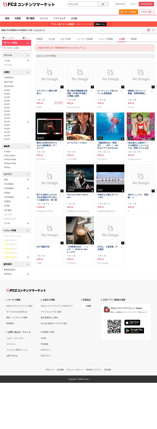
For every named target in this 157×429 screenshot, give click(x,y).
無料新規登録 (146, 4)
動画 (7, 18)
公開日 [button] (16, 72)
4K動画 (7, 193)
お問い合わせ (12, 356)
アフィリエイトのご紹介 (51, 312)
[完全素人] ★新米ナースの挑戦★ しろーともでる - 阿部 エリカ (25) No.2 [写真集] (138, 145)
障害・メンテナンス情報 (16, 317)
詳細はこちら (100, 24)
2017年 (16, 122)
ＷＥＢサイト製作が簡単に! (47, 92)
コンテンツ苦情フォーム (16, 350)
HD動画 (7, 201)
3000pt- (7, 167)
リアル (132, 107)
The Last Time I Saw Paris (77, 195)
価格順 (134, 39)
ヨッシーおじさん (75, 107)
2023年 (7, 101)
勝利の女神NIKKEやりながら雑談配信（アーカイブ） (47, 145)
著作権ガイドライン (94, 370)
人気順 (122, 39)
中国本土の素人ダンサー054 (107, 195)
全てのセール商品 (11, 48)
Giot (40, 107)
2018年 (7, 118)
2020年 (7, 111)
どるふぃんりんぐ (135, 159)
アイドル (8, 65)
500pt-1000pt (9, 155)
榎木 (40, 263)
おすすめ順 (65, 39)
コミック (44, 18)
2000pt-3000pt (10, 163)
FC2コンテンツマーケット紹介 (19, 306)
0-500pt (7, 151)
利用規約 (10, 323)
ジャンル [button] (16, 55)
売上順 (52, 39)
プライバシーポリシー (75, 370)
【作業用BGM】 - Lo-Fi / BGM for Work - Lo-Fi (77, 249)
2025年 (7, 94)
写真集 (18, 18)
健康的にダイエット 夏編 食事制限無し (138, 92)
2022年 (7, 104)
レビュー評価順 (106, 39)
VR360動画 (16, 188)
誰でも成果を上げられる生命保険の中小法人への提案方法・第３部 (47, 197)
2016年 (7, 125)
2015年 (7, 128)
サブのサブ (42, 159)
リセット (27, 38)
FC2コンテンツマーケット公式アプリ (57, 306)
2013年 (7, 135)
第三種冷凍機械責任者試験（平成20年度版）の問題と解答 (77, 93)
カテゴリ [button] (16, 174)
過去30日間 (9, 86)
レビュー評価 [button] (16, 230)
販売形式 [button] (16, 264)
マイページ (120, 4)
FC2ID (43, 338)
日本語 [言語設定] (88, 306)
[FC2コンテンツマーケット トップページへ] (26, 290)
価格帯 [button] (16, 146)
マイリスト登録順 (84, 39)
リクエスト (11, 344)
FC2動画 (44, 344)
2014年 (7, 132)
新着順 (40, 39)
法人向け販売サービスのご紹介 (54, 323)
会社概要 (60, 370)
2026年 (7, 90)
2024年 (7, 97)
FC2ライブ (45, 350)
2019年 (7, 115)
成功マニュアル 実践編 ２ (138, 195)
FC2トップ (50, 370)
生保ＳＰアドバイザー (46, 211)
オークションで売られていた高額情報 (107, 92)
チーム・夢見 (103, 263)
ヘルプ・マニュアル (14, 338)
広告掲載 (107, 370)
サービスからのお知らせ (16, 312)
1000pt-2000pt (10, 159)
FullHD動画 (16, 197)
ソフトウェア (59, 18)
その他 (74, 18)
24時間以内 (9, 77)
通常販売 (16, 274)
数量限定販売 (9, 270)
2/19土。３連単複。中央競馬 (107, 248)
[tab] (96, 39)
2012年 (7, 139)
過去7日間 (8, 82)
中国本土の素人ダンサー (107, 211)
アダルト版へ (147, 12)
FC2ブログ (45, 356)
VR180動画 (9, 184)
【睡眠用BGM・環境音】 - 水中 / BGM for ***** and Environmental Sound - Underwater (107, 145)
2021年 (7, 108)
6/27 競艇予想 (43, 247)
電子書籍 (30, 18)
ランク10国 (72, 159)
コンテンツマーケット (36, 4)
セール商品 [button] (16, 42)
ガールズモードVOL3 (77, 143)
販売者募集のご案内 (49, 317)
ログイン (133, 4)
